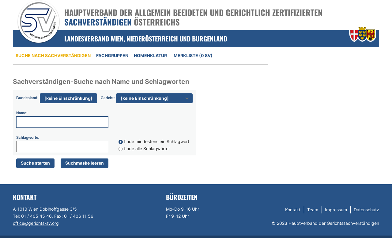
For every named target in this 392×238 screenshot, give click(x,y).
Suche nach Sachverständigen (53, 55)
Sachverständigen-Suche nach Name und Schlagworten (101, 81)
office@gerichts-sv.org (36, 223)
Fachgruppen (112, 55)
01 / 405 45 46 (36, 216)
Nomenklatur (150, 55)
